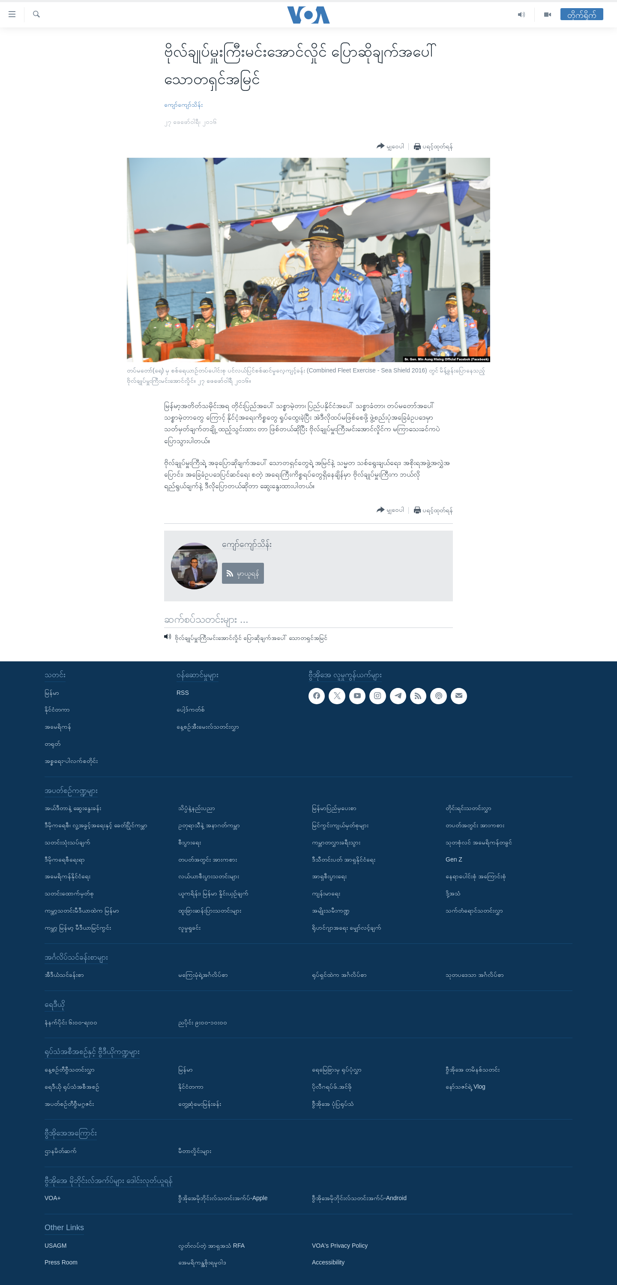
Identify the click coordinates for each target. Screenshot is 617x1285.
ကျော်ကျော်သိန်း (183, 104)
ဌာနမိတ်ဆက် (61, 1150)
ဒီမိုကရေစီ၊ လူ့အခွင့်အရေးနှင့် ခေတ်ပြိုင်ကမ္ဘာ (96, 825)
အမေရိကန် (58, 726)
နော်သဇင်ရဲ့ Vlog (465, 1086)
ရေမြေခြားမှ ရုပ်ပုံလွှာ (337, 1069)
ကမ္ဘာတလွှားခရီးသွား (336, 842)
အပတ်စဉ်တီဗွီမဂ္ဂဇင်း (69, 1103)
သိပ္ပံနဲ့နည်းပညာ (196, 808)
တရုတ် (52, 743)
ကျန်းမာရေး (326, 893)
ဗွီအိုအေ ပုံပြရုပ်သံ (333, 1103)
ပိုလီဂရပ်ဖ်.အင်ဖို (332, 1086)
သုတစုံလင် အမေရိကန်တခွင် (479, 842)
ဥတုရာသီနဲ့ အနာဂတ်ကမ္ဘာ (209, 825)
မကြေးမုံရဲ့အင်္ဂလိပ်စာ (203, 974)
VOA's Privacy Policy (340, 1245)
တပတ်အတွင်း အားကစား (207, 859)
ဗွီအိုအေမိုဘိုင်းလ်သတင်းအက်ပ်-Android (359, 1198)
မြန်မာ (52, 692)
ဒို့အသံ (453, 893)
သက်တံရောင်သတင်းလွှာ (474, 910)
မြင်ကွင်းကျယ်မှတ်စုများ (340, 825)
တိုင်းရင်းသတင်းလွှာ (468, 808)
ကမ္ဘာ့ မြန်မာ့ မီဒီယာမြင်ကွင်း (78, 927)
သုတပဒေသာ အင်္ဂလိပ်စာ (475, 974)
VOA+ (53, 1198)
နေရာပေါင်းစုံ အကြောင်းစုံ (476, 876)
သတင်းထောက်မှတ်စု (69, 893)
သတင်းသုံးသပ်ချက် (67, 842)
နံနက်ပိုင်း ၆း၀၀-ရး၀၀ (71, 1021)
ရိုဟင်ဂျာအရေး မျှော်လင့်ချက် (346, 927)
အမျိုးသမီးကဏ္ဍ (331, 910)
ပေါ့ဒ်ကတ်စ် (191, 709)
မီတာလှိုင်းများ (194, 1150)
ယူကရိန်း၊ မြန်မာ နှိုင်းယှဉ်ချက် (213, 893)
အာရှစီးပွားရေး (329, 876)
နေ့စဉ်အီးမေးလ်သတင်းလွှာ (208, 726)
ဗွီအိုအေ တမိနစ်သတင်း (473, 1069)
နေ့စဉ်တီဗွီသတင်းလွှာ (70, 1069)
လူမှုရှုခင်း (189, 927)
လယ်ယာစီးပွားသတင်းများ (208, 876)
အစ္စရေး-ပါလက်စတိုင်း (71, 760)
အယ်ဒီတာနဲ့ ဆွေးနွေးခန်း (73, 808)
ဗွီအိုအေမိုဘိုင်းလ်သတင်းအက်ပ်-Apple (222, 1198)
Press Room (61, 1262)
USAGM (55, 1245)
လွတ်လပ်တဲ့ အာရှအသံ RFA (211, 1245)
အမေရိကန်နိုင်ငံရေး (67, 876)
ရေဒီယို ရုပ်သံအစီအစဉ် (72, 1086)
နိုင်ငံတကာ (57, 709)
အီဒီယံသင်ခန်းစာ (64, 974)
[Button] (390, 146)
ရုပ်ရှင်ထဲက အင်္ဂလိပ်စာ (339, 974)
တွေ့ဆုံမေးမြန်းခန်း (199, 1103)
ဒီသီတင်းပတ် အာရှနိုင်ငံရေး (343, 859)
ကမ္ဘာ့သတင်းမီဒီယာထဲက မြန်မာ (82, 910)
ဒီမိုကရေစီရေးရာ (65, 859)
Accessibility (328, 1262)
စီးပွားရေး (189, 842)
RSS (183, 692)
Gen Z (454, 859)
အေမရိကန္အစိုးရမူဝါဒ (202, 1262)
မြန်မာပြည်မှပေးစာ (334, 808)
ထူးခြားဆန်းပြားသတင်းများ (209, 910)
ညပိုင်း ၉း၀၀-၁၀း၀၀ (202, 1021)
